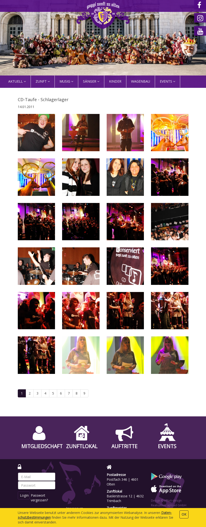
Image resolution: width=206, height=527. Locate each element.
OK (184, 514)
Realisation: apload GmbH (168, 505)
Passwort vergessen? (39, 497)
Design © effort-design (166, 501)
